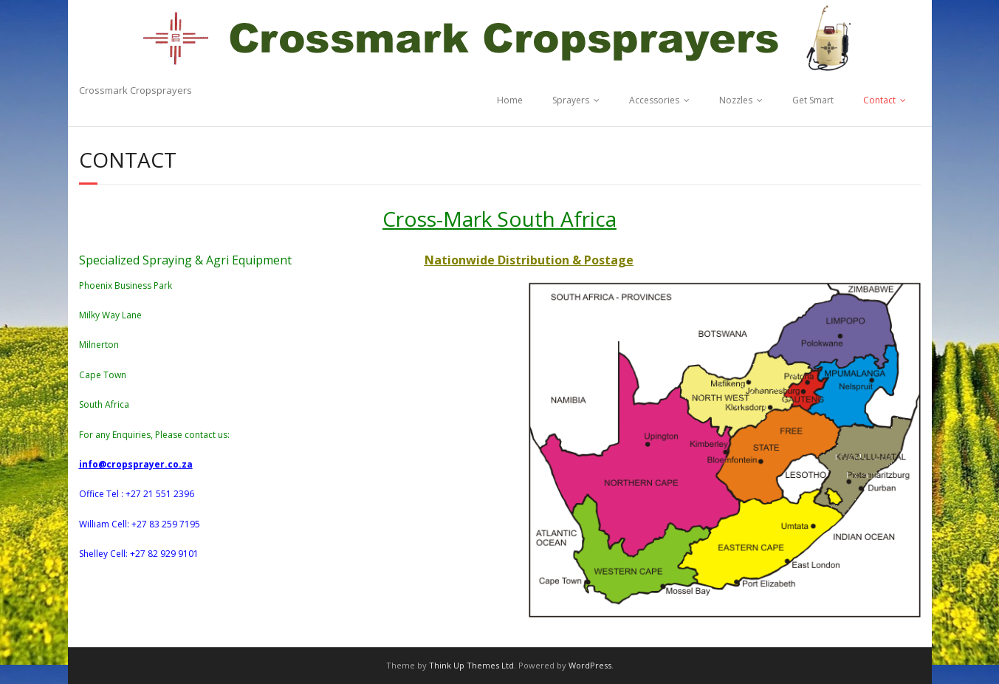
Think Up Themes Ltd (471, 665)
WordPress (590, 665)
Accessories (654, 100)
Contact (879, 100)
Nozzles (735, 100)
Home (510, 100)
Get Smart (813, 100)
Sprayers (570, 100)
